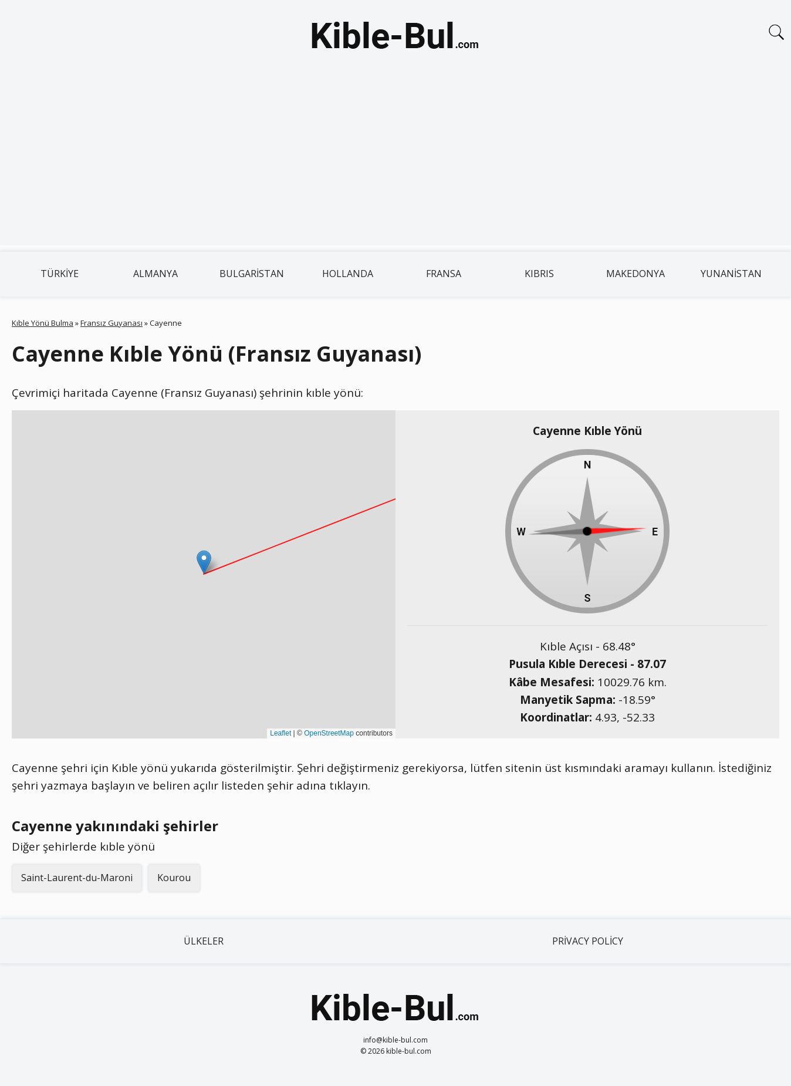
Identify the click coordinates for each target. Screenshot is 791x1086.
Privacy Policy (587, 941)
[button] (204, 562)
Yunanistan (731, 273)
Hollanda (347, 273)
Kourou (174, 877)
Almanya (155, 273)
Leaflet (280, 733)
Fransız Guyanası (111, 323)
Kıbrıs (539, 273)
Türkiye (59, 273)
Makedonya (635, 273)
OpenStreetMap (329, 733)
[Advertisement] (395, 163)
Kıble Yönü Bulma (42, 323)
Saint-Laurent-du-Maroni (77, 877)
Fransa (443, 273)
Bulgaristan (251, 273)
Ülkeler (204, 941)
